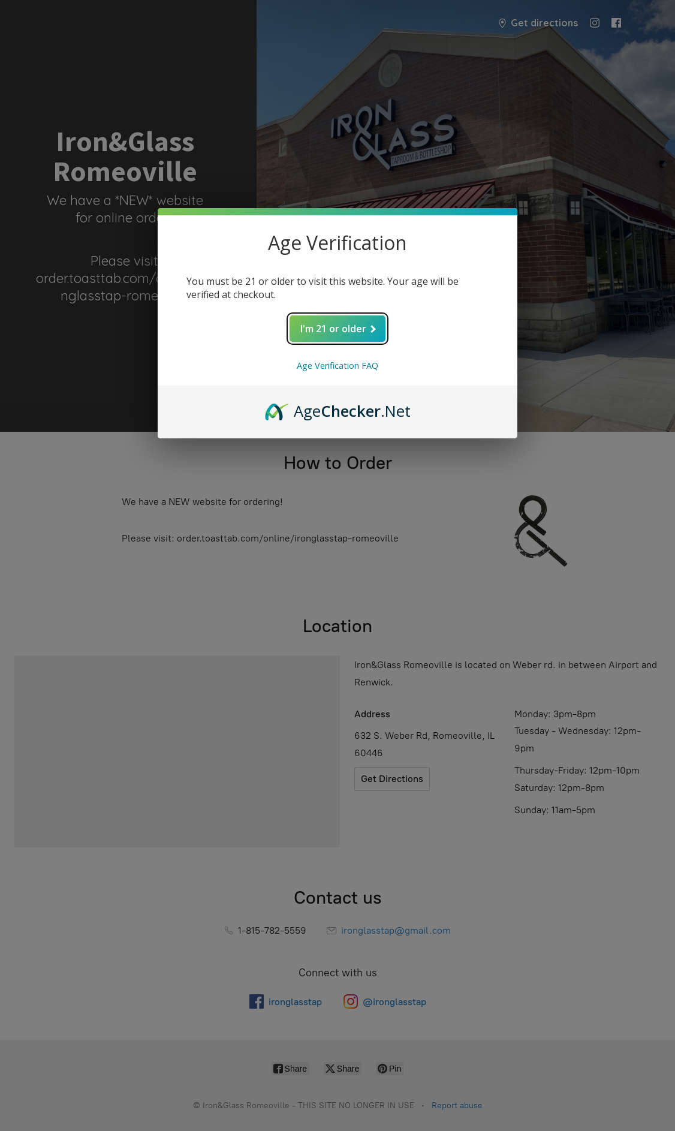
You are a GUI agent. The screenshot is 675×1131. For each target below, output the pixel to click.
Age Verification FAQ (337, 365)
